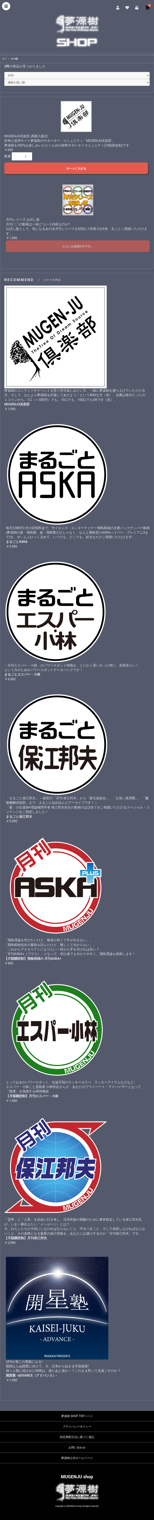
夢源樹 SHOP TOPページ (77, 1416)
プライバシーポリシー (77, 1426)
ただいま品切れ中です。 (78, 246)
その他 (14, 58)
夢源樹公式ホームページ (77, 1458)
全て (4, 58)
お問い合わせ (77, 1447)
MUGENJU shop (77, 1476)
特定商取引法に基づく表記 (77, 1437)
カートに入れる (76, 168)
